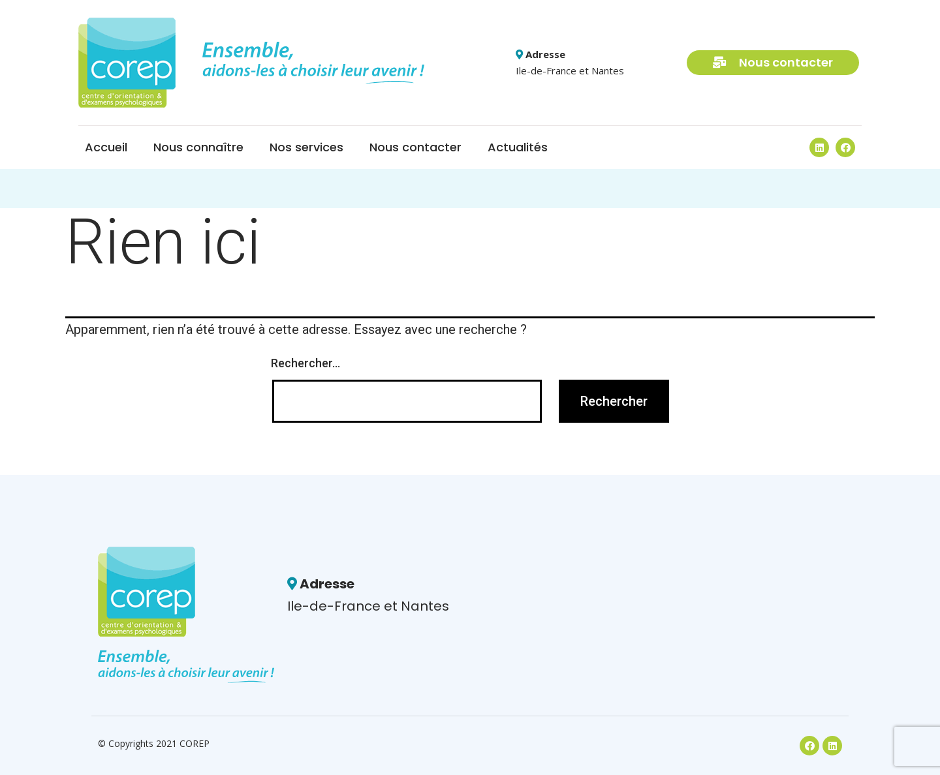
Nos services (306, 147)
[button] (773, 62)
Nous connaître (198, 147)
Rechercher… (305, 363)
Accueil (106, 147)
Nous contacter (415, 147)
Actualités (518, 147)
